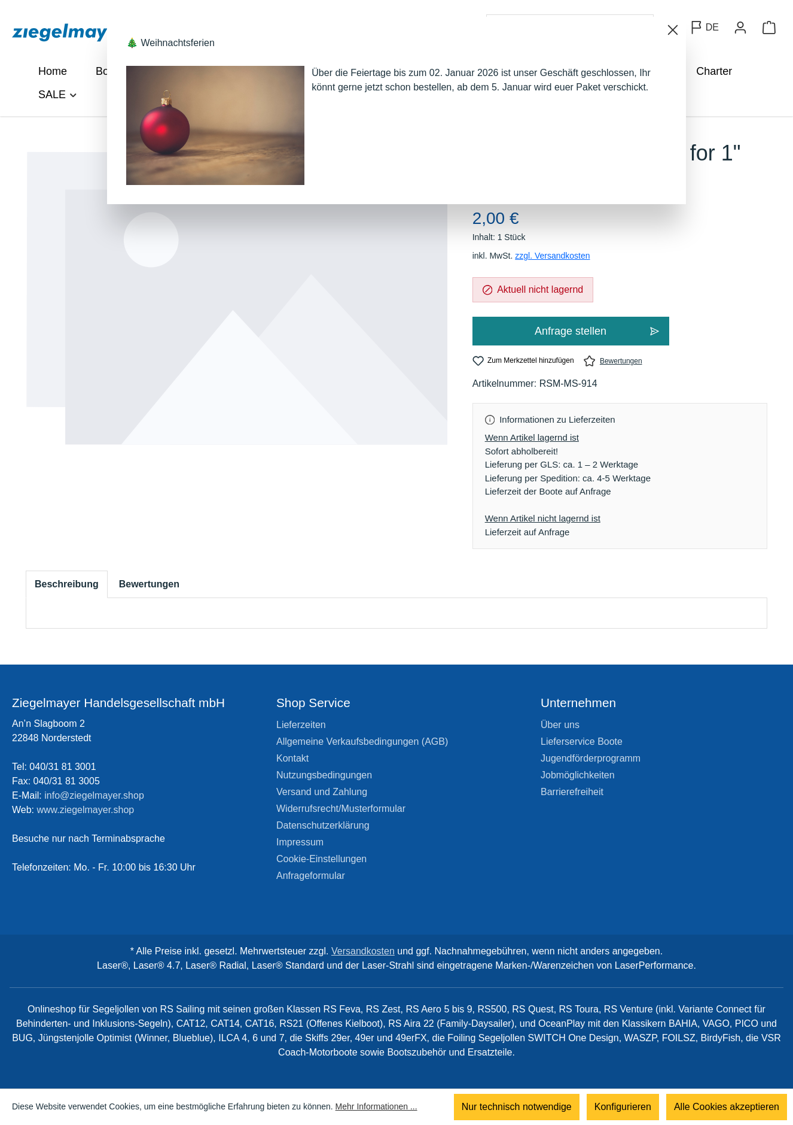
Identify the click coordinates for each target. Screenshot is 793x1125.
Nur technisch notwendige (517, 1107)
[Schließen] (673, 30)
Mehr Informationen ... (376, 1107)
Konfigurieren (622, 1107)
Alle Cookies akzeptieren (726, 1107)
